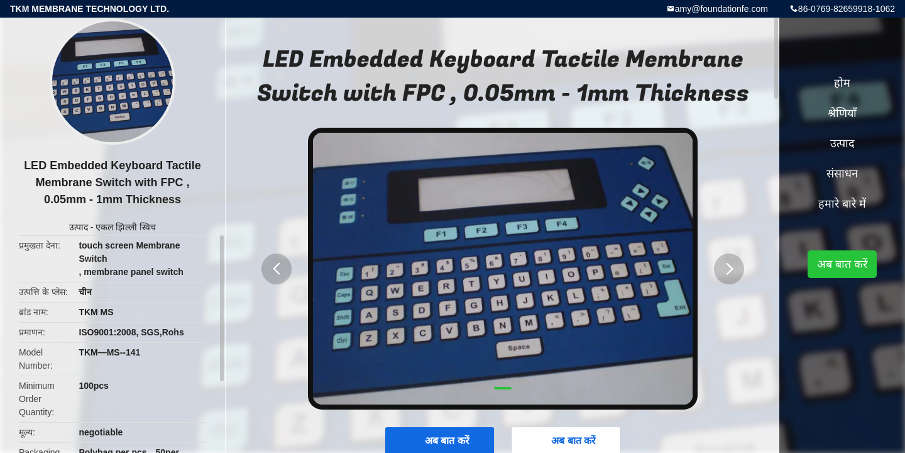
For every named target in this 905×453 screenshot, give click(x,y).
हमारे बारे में (842, 204)
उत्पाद (78, 227)
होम (842, 83)
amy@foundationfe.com (721, 9)
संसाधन (842, 173)
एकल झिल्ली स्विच (126, 227)
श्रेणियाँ (842, 113)
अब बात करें (842, 264)
